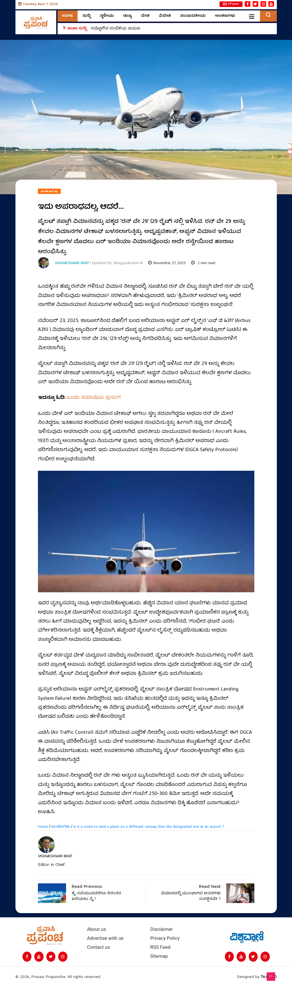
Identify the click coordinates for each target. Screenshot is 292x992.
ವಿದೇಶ (165, 16)
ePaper (231, 4)
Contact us (98, 947)
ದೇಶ (145, 16)
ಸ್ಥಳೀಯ (107, 16)
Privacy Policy (165, 938)
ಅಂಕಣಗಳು (225, 16)
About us (96, 929)
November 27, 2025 (167, 263)
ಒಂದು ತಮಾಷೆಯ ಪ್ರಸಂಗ (94, 398)
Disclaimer (161, 929)
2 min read (203, 263)
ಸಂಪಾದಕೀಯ (193, 16)
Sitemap (159, 956)
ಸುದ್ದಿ (86, 16)
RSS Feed (160, 947)
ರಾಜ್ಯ (127, 16)
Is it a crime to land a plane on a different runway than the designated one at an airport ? (148, 827)
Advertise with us (105, 938)
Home (67, 16)
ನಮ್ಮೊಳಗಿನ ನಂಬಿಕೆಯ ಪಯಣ (115, 28)
